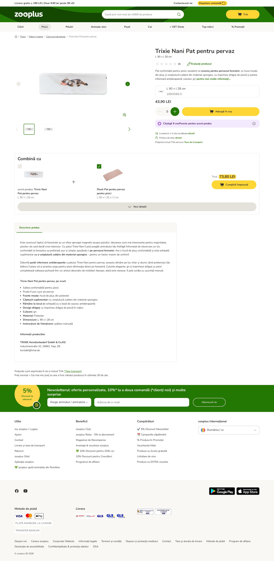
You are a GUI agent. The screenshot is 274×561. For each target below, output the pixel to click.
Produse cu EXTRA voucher (152, 462)
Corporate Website (63, 541)
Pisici (44, 27)
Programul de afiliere (87, 462)
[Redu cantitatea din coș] (159, 111)
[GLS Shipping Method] (100, 516)
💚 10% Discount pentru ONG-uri (95, 451)
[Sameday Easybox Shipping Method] (90, 516)
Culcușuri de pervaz (55, 36)
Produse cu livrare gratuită (152, 451)
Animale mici (98, 27)
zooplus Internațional (212, 421)
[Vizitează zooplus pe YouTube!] (25, 491)
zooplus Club (83, 429)
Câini (20, 27)
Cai (150, 27)
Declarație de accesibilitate (29, 546)
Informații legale (88, 541)
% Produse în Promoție (150, 440)
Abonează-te (209, 402)
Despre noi (21, 541)
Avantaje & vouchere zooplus (92, 445)
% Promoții (238, 27)
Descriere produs (29, 227)
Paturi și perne (36, 36)
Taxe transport (73, 371)
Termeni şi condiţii (111, 541)
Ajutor (18, 434)
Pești (127, 27)
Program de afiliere (240, 541)
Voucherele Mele (146, 445)
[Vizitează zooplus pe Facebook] (17, 491)
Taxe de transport (193, 142)
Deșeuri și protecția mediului (142, 541)
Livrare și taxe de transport (30, 445)
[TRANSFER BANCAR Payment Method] (27, 531)
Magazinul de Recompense (91, 440)
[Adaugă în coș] (220, 111)
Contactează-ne (183, 3)
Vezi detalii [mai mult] (137, 207)
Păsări (69, 27)
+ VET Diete (177, 27)
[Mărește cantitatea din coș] (175, 111)
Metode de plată (215, 541)
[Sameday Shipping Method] (80, 516)
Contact (19, 440)
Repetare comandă (212, 3)
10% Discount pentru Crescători (94, 456)
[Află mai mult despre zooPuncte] (254, 123)
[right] (127, 84)
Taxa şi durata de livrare (188, 541)
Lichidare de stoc (146, 456)
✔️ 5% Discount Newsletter (153, 429)
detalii (191, 133)
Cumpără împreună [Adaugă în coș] (238, 185)
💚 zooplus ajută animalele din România (37, 467)
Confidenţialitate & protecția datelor (68, 546)
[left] (18, 84)
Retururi (19, 451)
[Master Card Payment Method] (29, 516)
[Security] (145, 512)
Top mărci (208, 27)
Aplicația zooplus (24, 462)
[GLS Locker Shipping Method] (110, 516)
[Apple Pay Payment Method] (39, 516)
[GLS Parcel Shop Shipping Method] (121, 516)
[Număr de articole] (167, 111)
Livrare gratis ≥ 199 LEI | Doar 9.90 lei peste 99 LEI (44, 3)
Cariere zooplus (40, 541)
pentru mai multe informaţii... (214, 79)
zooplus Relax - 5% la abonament (95, 434)
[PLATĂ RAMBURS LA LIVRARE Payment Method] (33, 523)
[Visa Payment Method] (19, 516)
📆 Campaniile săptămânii (151, 434)
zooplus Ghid (22, 456)
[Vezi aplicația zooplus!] (222, 494)
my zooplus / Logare (26, 429)
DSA (95, 546)
